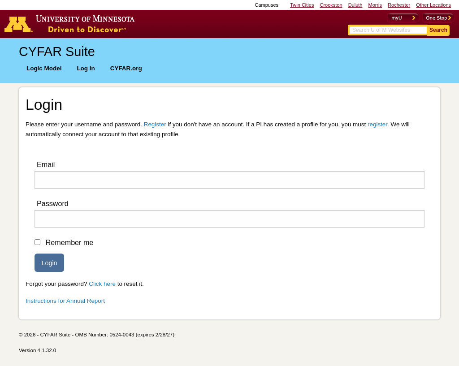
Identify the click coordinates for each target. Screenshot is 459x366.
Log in (86, 68)
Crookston (331, 5)
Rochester (399, 5)
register (377, 124)
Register (155, 124)
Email (46, 164)
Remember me (70, 242)
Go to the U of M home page (71, 24)
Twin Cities (302, 5)
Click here (102, 283)
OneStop (438, 17)
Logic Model (43, 68)
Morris (375, 5)
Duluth (355, 5)
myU (403, 17)
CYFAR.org (126, 68)
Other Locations (433, 5)
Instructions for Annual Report (65, 300)
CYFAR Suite (57, 51)
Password (53, 203)
